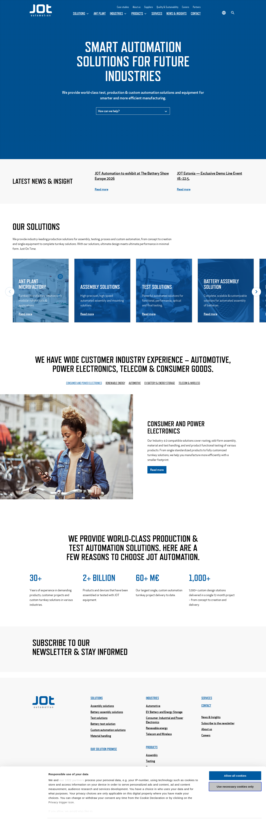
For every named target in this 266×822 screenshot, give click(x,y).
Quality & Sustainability (167, 7)
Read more (157, 472)
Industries (118, 14)
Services (156, 13)
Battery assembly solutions (107, 724)
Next (256, 292)
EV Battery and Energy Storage (164, 724)
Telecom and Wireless (159, 746)
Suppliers (148, 7)
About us (137, 7)
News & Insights (176, 13)
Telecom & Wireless (189, 384)
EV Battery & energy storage (159, 384)
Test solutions (99, 730)
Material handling (101, 748)
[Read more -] (41, 293)
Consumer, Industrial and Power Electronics (164, 732)
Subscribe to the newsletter (217, 735)
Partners (197, 7)
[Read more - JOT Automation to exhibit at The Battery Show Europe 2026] (133, 182)
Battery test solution (103, 736)
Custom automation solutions (108, 742)
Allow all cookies (235, 764)
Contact (196, 13)
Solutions (81, 14)
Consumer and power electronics (84, 384)
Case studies (123, 7)
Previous (9, 292)
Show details (193, 814)
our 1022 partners (71, 769)
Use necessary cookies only (235, 775)
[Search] (233, 13)
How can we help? (133, 112)
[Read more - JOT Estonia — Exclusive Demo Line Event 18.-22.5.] (215, 182)
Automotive (135, 384)
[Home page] (41, 15)
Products (139, 14)
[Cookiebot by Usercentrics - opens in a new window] (24, 815)
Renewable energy (115, 384)
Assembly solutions (102, 718)
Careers (185, 7)
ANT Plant (100, 13)
